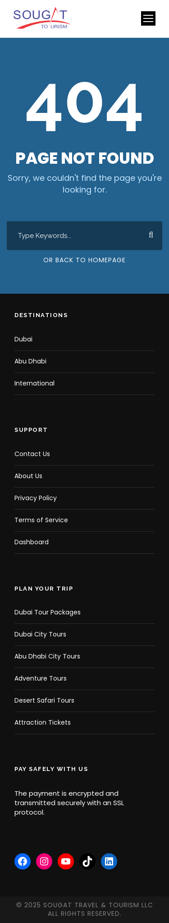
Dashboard (31, 542)
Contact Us (32, 453)
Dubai (23, 339)
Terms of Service (41, 519)
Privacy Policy (35, 497)
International (34, 383)
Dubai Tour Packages (47, 612)
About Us (28, 475)
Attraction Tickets (42, 722)
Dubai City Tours (40, 634)
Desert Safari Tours (44, 700)
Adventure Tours (40, 678)
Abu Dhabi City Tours (47, 656)
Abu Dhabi (30, 361)
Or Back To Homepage (84, 259)
